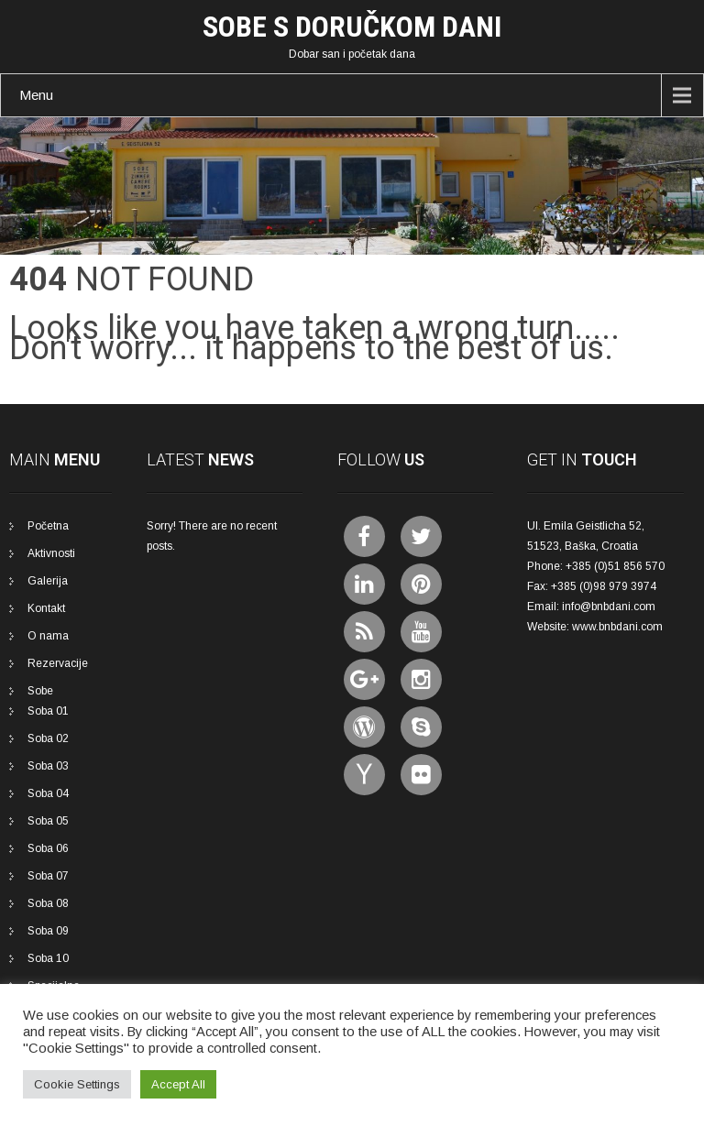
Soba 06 (48, 848)
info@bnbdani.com (608, 606)
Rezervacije (58, 663)
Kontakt (46, 608)
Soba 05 (48, 820)
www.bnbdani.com (617, 626)
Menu (36, 95)
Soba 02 (48, 738)
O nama (48, 635)
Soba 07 (48, 875)
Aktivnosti (51, 553)
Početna (48, 525)
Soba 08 (48, 903)
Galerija (48, 580)
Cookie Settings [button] (77, 1084)
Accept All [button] (178, 1084)
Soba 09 (48, 930)
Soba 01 (48, 711)
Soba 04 (48, 793)
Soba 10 (48, 958)
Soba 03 (48, 766)
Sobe (40, 690)
